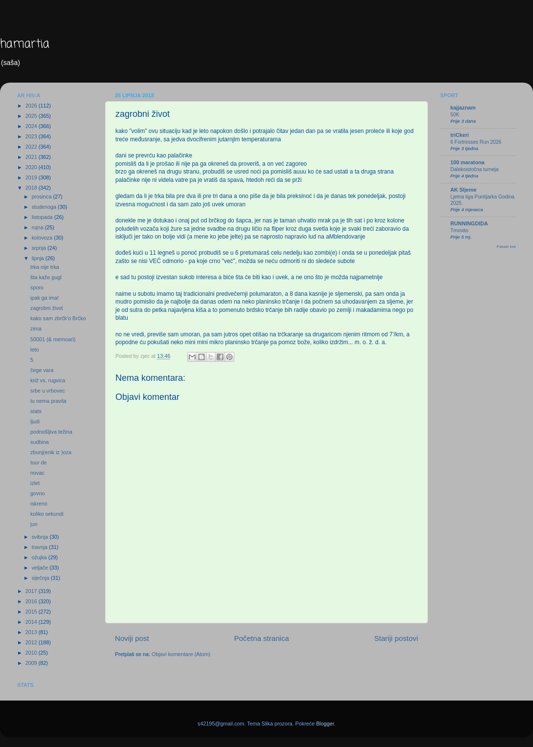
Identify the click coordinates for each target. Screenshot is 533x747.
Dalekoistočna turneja (474, 169)
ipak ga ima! (44, 298)
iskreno (38, 503)
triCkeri (459, 135)
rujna (38, 227)
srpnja (39, 248)
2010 (32, 653)
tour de (38, 462)
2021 (32, 157)
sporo (37, 287)
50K (454, 114)
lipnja (38, 258)
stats (36, 411)
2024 (32, 126)
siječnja (41, 578)
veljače (41, 568)
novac (37, 473)
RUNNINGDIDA (469, 223)
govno (37, 493)
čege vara (41, 370)
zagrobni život (46, 308)
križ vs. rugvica (47, 380)
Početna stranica (261, 638)
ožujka (40, 557)
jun (33, 524)
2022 (32, 147)
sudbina (39, 442)
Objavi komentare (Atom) (181, 654)
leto (34, 349)
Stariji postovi (396, 638)
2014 (32, 622)
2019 (32, 177)
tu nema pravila (48, 401)
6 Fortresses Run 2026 (475, 142)
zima (36, 328)
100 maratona (467, 162)
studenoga (45, 207)
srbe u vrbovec (47, 391)
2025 (32, 116)
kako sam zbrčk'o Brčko (58, 318)
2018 (32, 188)
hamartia (24, 44)
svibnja (41, 537)
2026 (32, 106)
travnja (40, 547)
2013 (32, 632)
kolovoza (43, 238)
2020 (32, 167)
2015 (32, 612)
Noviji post (132, 638)
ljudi (35, 421)
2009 (32, 663)
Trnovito (459, 230)
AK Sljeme (463, 190)
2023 (32, 136)
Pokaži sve (506, 246)
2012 (32, 642)
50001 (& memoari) (52, 339)
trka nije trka (44, 267)
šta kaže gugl (46, 277)
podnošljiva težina (51, 432)
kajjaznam (463, 107)
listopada (43, 217)
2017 (32, 591)
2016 (32, 601)
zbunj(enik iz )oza (50, 452)
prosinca (42, 196)
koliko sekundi (47, 514)
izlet (35, 483)
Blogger (325, 723)
